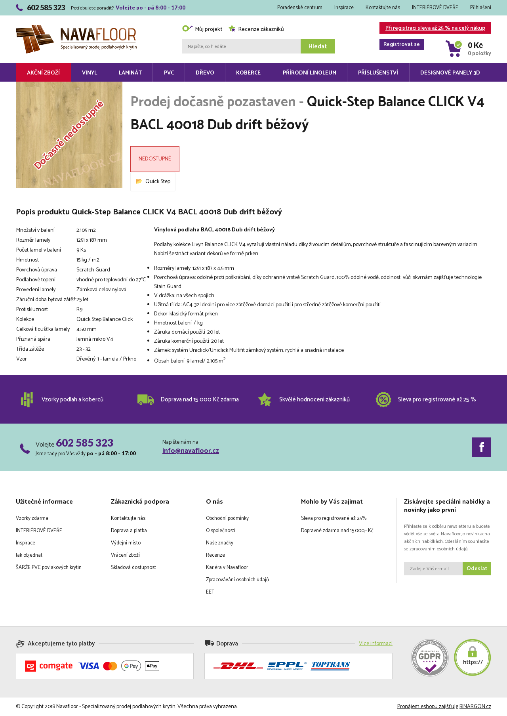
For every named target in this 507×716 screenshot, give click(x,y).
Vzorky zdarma (32, 518)
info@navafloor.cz (190, 450)
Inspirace (344, 8)
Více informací (376, 643)
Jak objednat (29, 555)
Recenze (215, 555)
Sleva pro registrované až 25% (333, 518)
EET (210, 592)
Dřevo (205, 73)
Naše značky (219, 543)
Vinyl (89, 73)
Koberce (248, 73)
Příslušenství (378, 73)
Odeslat (477, 568)
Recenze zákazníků (256, 29)
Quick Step (157, 181)
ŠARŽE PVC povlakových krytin (49, 567)
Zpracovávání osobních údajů (237, 580)
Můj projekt (202, 29)
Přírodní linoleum (309, 73)
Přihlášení (480, 8)
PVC (169, 73)
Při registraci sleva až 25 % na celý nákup (432, 29)
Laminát (130, 73)
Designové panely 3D (450, 73)
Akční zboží (43, 73)
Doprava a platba (129, 531)
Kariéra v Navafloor (227, 567)
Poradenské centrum (299, 8)
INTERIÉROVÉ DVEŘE (435, 8)
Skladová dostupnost (133, 567)
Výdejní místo (126, 543)
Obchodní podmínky (227, 518)
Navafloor (76, 28)
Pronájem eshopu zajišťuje (427, 706)
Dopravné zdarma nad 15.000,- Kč (337, 531)
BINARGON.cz (475, 706)
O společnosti (220, 531)
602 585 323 (84, 442)
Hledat (318, 47)
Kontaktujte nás (383, 8)
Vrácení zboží (125, 555)
